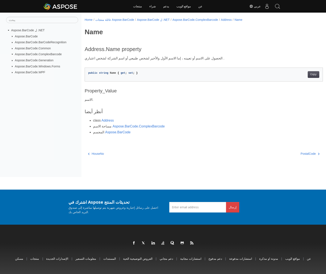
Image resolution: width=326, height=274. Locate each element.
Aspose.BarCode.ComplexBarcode (38, 54)
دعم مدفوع (215, 259)
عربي (255, 6)
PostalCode (293, 153)
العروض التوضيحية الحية (137, 259)
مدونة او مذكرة (268, 259)
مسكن (19, 259)
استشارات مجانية (190, 259)
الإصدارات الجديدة (57, 259)
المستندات (109, 259)
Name (238, 19)
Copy (297, 74)
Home (88, 19)
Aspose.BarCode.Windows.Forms (37, 66)
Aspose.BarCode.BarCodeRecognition (41, 42)
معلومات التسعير (85, 259)
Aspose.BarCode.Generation (34, 60)
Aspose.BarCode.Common (33, 48)
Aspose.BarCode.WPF (30, 72)
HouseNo (96, 153)
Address (226, 19)
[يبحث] (42, 20)
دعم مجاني (166, 259)
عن (200, 6)
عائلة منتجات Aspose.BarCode (114, 19)
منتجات (137, 6)
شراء (152, 6)
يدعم (166, 6)
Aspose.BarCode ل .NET (28, 30)
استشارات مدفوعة (240, 259)
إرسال (233, 207)
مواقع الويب (183, 6)
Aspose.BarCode (26, 36)
